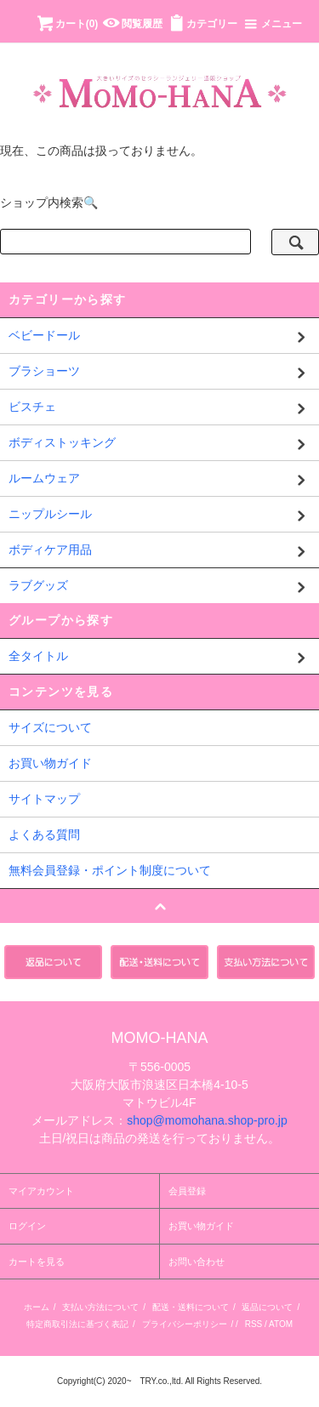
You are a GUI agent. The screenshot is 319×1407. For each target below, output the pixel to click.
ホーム (36, 1307)
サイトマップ (44, 799)
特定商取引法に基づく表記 (77, 1324)
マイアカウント (41, 1191)
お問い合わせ (196, 1261)
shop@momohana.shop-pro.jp (207, 1120)
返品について (267, 1307)
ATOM (281, 1324)
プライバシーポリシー (184, 1324)
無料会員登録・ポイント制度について (110, 870)
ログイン (27, 1226)
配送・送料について (190, 1307)
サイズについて (50, 727)
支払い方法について (100, 1307)
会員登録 (187, 1191)
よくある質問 (44, 834)
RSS (254, 1324)
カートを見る (37, 1261)
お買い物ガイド (50, 763)
